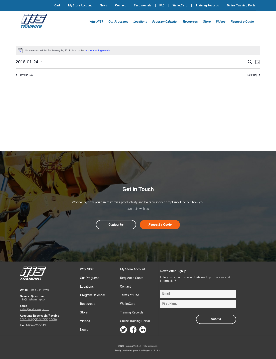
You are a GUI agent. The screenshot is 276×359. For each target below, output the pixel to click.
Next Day (254, 75)
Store (207, 21)
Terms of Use (129, 295)
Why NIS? (96, 21)
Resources (190, 21)
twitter (123, 330)
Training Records (207, 5)
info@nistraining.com (33, 299)
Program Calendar (165, 21)
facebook (133, 330)
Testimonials (142, 5)
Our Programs (118, 21)
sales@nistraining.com (34, 309)
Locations (140, 21)
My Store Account (80, 5)
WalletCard (180, 5)
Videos (220, 21)
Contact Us (116, 224)
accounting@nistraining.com (38, 319)
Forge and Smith (151, 350)
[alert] (138, 50)
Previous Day (24, 75)
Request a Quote (242, 21)
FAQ (162, 5)
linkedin (142, 330)
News (103, 5)
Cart (57, 5)
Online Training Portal (241, 5)
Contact (120, 5)
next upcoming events (97, 50)
